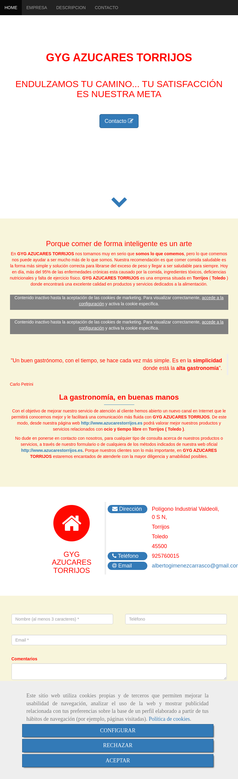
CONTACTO (106, 7)
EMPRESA (36, 7)
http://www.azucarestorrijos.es (111, 423)
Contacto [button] (119, 121)
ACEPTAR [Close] (118, 760)
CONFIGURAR (118, 730)
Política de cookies (169, 719)
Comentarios (25, 658)
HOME (11, 7)
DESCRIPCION (70, 7)
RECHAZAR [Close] (117, 745)
